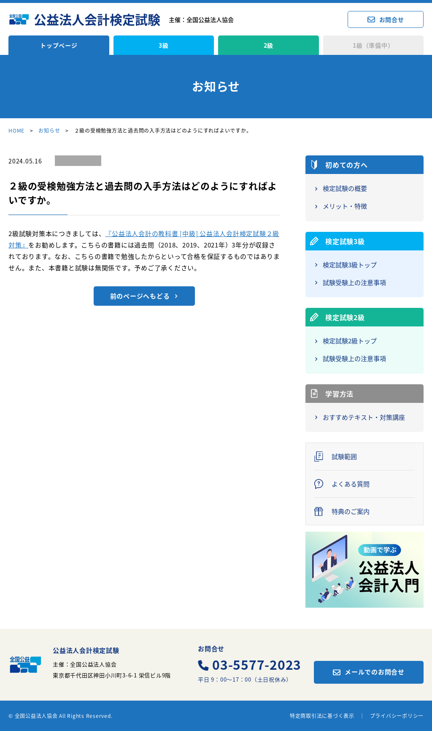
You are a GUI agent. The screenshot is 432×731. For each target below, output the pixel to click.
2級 (269, 45)
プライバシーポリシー (397, 716)
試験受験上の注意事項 (354, 283)
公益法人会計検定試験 (97, 19)
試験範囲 (344, 457)
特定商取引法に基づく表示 (322, 716)
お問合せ (391, 19)
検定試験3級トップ (350, 265)
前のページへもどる (140, 296)
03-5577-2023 (256, 664)
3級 (164, 45)
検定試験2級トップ (350, 341)
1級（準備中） (373, 45)
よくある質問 (351, 484)
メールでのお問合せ (375, 672)
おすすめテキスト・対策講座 (364, 417)
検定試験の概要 (345, 189)
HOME (16, 130)
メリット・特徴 (345, 206)
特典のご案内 (351, 511)
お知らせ (49, 130)
